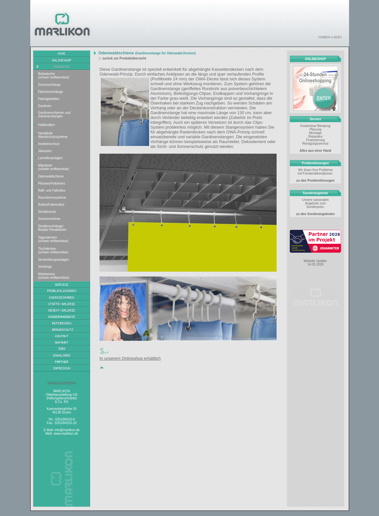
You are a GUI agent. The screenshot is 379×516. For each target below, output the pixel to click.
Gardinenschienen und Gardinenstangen (54, 114)
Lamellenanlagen (50, 158)
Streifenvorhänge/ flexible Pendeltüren (52, 227)
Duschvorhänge (49, 84)
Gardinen (44, 106)
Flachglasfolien (49, 99)
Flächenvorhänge (50, 92)
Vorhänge (45, 266)
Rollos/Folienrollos (51, 204)
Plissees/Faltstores (51, 183)
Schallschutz (47, 211)
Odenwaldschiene (51, 176)
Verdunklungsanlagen (53, 259)
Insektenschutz (49, 144)
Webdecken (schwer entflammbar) (53, 275)
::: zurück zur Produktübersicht (122, 58)
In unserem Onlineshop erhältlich (130, 358)
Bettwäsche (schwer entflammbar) (53, 75)
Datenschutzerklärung (62, 382)
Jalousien (45, 151)
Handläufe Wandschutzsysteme (53, 135)
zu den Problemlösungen (315, 180)
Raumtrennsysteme (52, 197)
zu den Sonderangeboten (315, 214)
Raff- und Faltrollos (51, 190)
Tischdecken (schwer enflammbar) (53, 250)
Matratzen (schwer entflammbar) (53, 167)
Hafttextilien (46, 125)
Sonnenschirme (49, 219)
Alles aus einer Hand (315, 150)
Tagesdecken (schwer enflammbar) (53, 239)
